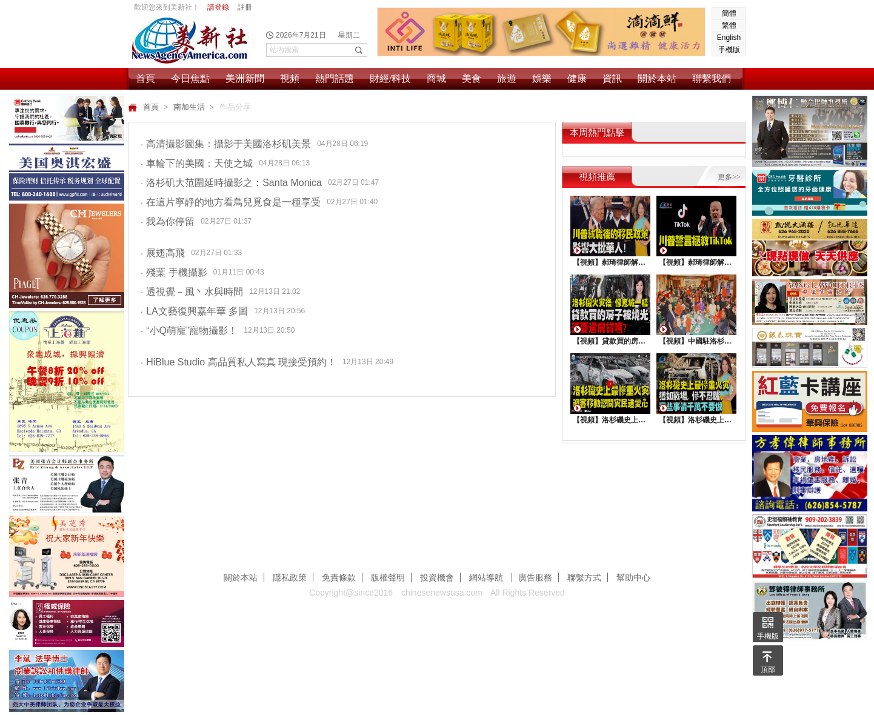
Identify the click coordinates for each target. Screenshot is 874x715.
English (729, 37)
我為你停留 (168, 221)
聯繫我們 (711, 78)
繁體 (729, 25)
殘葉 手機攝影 (174, 272)
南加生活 (190, 106)
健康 (577, 78)
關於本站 (657, 78)
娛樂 (542, 78)
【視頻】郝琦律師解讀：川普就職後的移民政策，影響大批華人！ (610, 262)
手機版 (729, 49)
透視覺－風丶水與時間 (192, 292)
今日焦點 (190, 78)
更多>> (729, 177)
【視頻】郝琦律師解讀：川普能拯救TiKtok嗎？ (696, 262)
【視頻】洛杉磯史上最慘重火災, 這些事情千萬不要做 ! (696, 420)
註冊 (245, 7)
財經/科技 (390, 78)
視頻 (289, 78)
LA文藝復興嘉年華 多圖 (194, 311)
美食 (471, 78)
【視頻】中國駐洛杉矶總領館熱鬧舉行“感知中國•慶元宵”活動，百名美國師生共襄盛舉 (696, 341)
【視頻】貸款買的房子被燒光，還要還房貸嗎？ (610, 341)
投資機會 (437, 577)
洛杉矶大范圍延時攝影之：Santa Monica (231, 183)
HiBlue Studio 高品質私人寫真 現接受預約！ (238, 362)
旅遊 (506, 78)
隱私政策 (290, 577)
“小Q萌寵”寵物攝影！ (189, 330)
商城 (436, 78)
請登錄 (218, 7)
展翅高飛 (163, 253)
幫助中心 (633, 577)
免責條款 (339, 577)
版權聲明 (388, 577)
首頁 (145, 78)
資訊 (612, 78)
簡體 (729, 13)
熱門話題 (334, 78)
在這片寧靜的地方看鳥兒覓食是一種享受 (231, 202)
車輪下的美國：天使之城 (197, 163)
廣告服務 (535, 577)
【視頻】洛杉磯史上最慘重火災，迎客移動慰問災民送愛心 (610, 420)
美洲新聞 (244, 78)
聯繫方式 (584, 577)
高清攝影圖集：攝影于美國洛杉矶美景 (226, 144)
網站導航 (487, 577)
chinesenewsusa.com (441, 592)
